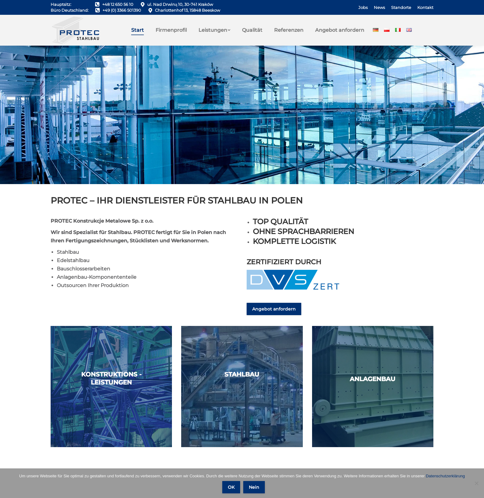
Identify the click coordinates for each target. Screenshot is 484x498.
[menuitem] (363, 7)
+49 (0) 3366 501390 (121, 10)
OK (231, 487)
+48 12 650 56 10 (117, 4)
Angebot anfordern (274, 309)
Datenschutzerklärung (445, 476)
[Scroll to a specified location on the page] (242, 115)
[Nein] (476, 483)
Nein (254, 487)
